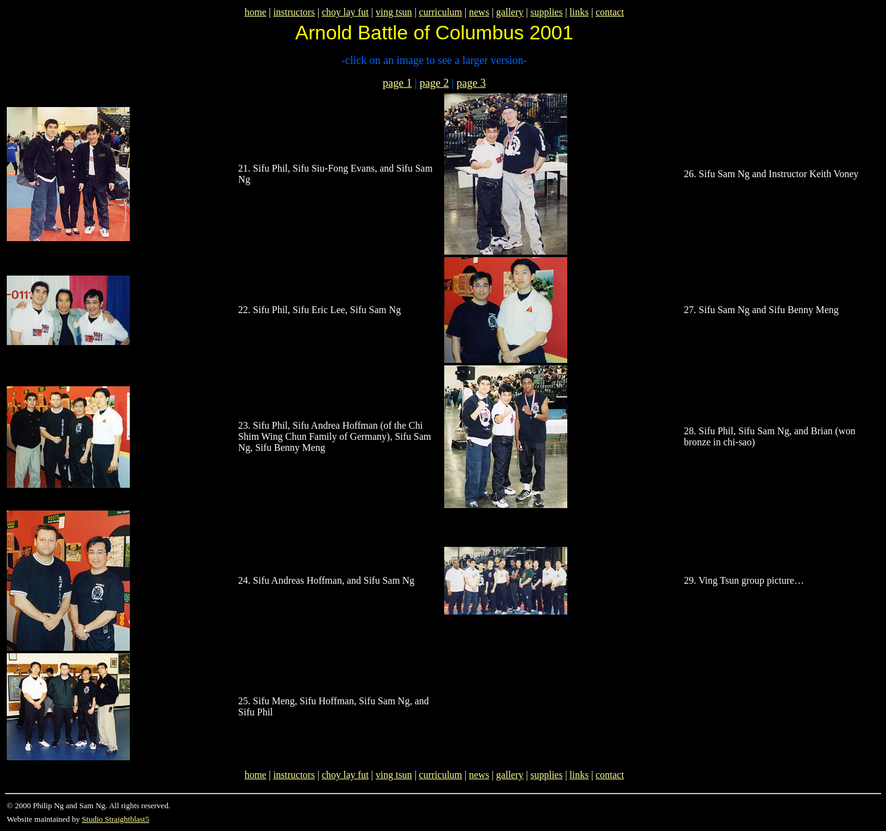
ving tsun (394, 12)
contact (610, 12)
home (255, 12)
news (479, 12)
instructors (294, 12)
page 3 (471, 83)
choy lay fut (345, 12)
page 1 (397, 83)
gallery (509, 12)
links (579, 12)
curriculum (440, 12)
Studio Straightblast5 (115, 819)
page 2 (434, 83)
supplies (546, 12)
